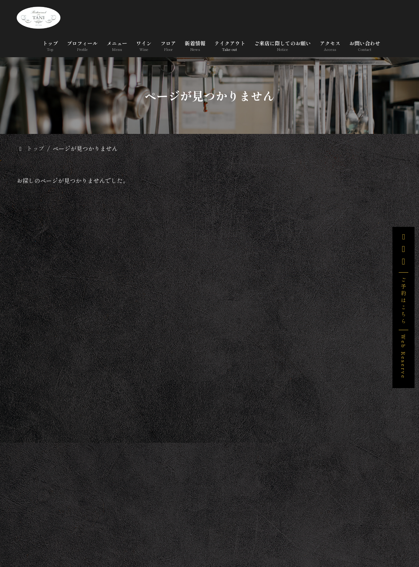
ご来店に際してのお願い (187, 538)
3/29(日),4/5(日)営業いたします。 (371, 247)
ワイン (209, 526)
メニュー (169, 526)
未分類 (319, 422)
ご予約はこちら (403, 301)
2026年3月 (324, 466)
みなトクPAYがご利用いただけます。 (372, 282)
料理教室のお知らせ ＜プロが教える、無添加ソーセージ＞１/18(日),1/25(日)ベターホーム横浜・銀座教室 (374, 331)
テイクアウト (335, 526)
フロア (246, 526)
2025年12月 (325, 485)
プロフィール (121, 526)
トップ (75, 526)
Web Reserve (403, 356)
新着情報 (286, 526)
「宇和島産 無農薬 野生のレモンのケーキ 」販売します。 (373, 209)
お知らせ (322, 402)
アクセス (251, 538)
